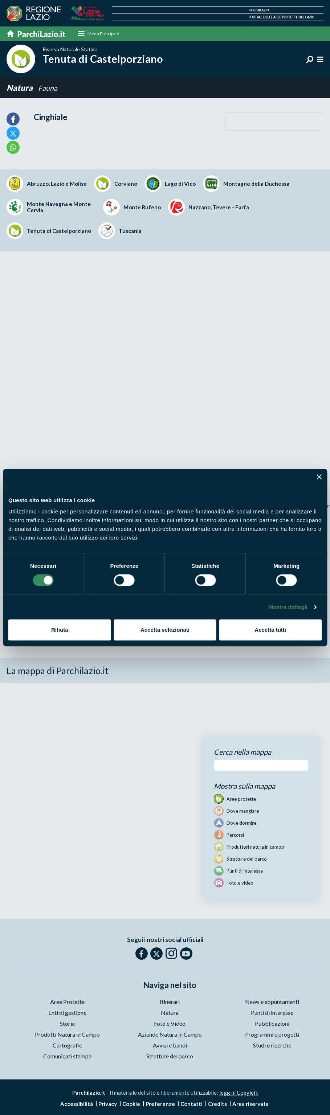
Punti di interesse (272, 1012)
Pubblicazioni (272, 1023)
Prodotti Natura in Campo (67, 1034)
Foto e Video (170, 1023)
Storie (67, 1023)
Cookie (131, 1103)
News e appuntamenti (272, 1001)
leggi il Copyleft (238, 1092)
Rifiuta (59, 630)
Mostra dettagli (287, 607)
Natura (20, 88)
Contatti (191, 1103)
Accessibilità (76, 1103)
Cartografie (67, 1045)
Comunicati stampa (67, 1056)
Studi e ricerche (272, 1045)
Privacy (107, 1103)
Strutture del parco (169, 1056)
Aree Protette (67, 1001)
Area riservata (250, 1103)
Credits (217, 1103)
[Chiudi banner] (319, 476)
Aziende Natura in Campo (170, 1034)
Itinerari (170, 1001)
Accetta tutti (270, 630)
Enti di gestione (67, 1012)
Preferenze (160, 1103)
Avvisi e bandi (170, 1045)
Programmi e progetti (272, 1034)
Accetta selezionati (165, 630)
